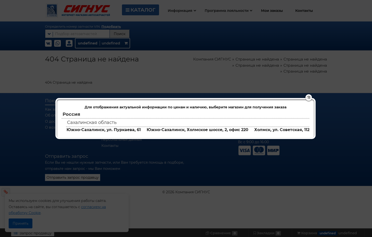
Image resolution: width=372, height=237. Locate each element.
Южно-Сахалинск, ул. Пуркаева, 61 (104, 129)
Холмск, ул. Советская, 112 (281, 129)
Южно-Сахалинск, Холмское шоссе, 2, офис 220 (197, 129)
